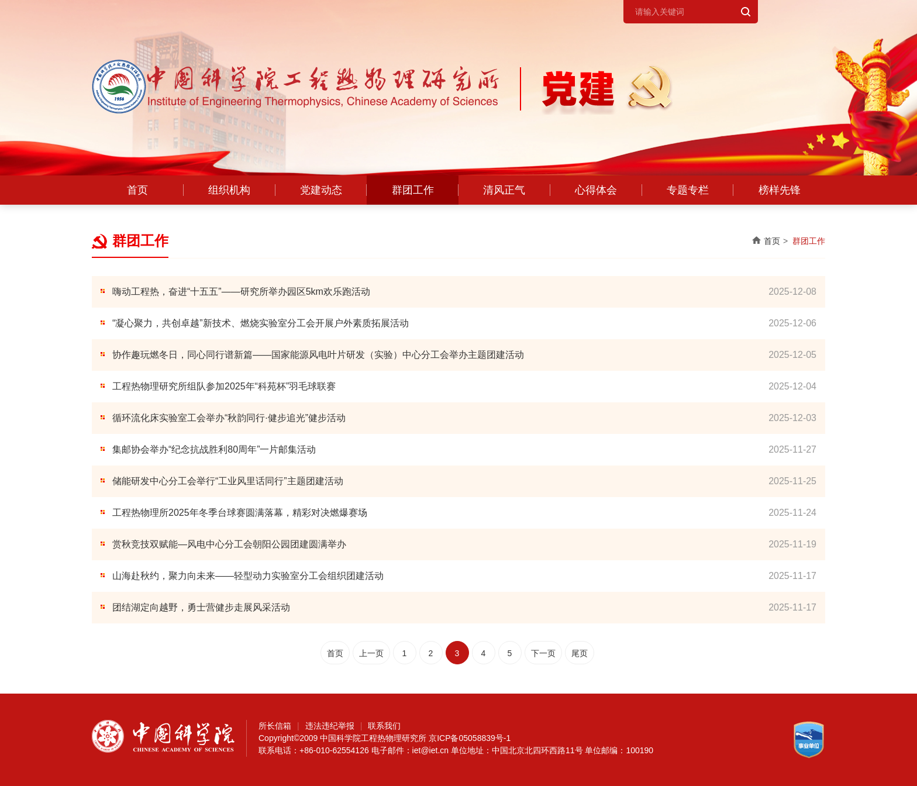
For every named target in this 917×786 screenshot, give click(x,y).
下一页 (543, 653)
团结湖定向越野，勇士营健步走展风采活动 (201, 607)
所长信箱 (274, 725)
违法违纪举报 (329, 725)
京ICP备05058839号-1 (470, 738)
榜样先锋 (780, 190)
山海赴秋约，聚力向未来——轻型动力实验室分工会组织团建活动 (248, 576)
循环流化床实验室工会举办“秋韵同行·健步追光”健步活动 (229, 418)
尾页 (579, 653)
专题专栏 (688, 190)
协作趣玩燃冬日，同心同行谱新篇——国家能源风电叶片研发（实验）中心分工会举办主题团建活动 (318, 355)
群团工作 (413, 190)
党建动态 (321, 190)
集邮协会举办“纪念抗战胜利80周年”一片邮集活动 (214, 449)
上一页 (371, 653)
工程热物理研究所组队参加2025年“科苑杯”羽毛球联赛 (224, 386)
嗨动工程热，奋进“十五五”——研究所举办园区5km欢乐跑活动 (241, 292)
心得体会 (596, 190)
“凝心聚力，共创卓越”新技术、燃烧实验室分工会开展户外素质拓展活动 (260, 323)
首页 (137, 190)
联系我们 (384, 725)
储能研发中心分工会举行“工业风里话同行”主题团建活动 (227, 481)
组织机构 (229, 190)
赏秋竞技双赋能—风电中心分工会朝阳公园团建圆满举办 (229, 544)
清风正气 (504, 190)
